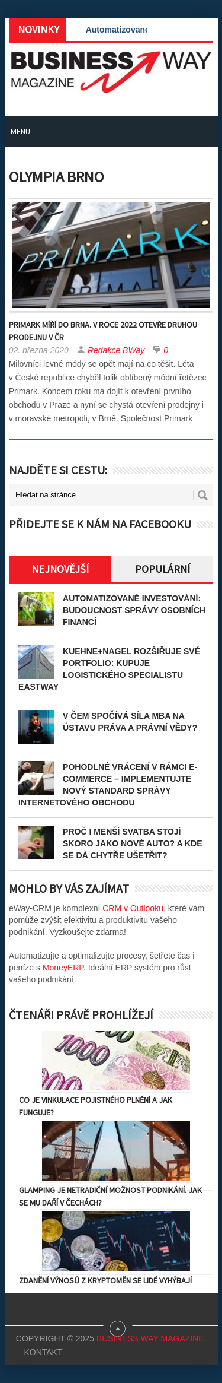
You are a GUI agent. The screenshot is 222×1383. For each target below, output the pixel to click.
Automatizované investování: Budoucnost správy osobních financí (134, 610)
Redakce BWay (116, 350)
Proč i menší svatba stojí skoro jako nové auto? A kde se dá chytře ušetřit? (132, 843)
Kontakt (43, 1352)
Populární (162, 569)
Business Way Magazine (150, 1338)
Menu (20, 131)
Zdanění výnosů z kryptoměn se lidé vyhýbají (105, 1280)
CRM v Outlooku (132, 908)
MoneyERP (63, 967)
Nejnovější (60, 569)
